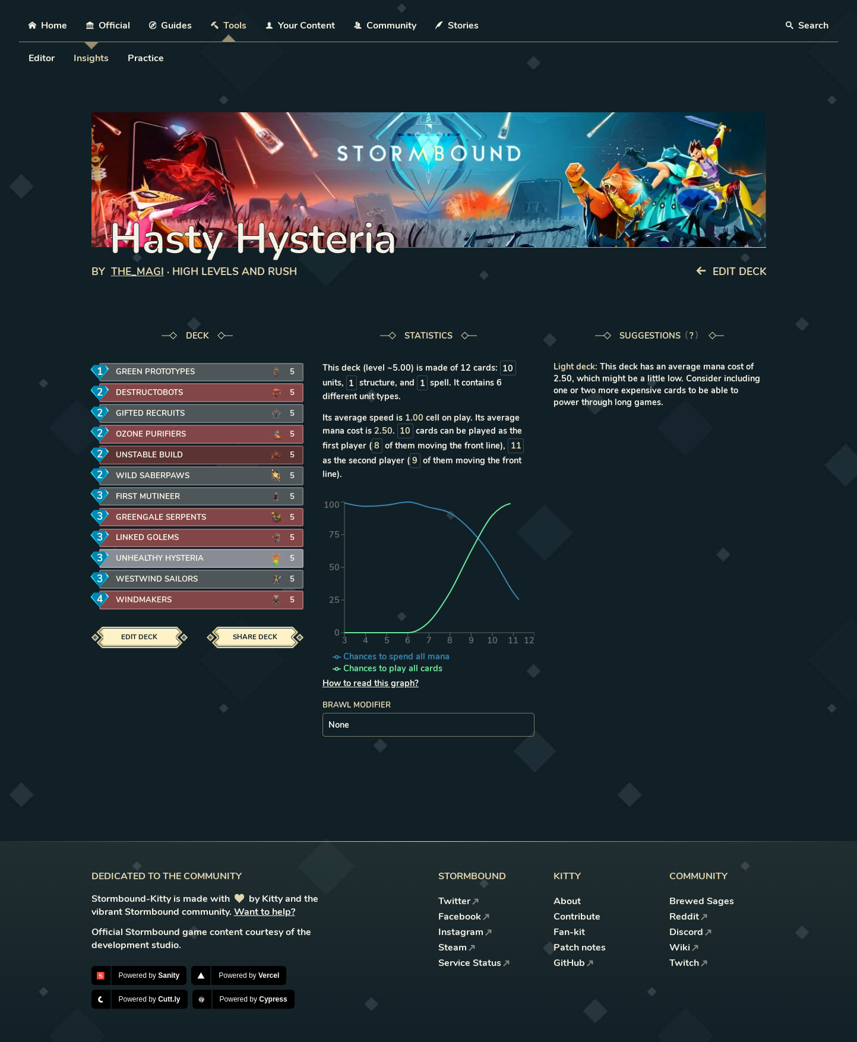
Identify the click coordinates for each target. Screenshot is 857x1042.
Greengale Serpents (161, 517)
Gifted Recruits (150, 413)
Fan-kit (569, 932)
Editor (42, 58)
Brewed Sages (701, 901)
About (567, 901)
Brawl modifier (356, 705)
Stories (457, 25)
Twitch (688, 963)
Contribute (577, 916)
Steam (457, 947)
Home (48, 25)
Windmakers (144, 600)
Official (108, 25)
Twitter (458, 901)
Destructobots (149, 392)
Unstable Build (149, 455)
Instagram (465, 932)
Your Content (300, 25)
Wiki (684, 947)
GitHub (574, 963)
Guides (170, 25)
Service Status (474, 963)
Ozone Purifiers (151, 434)
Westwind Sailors (157, 579)
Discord (690, 932)
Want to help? (264, 911)
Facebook (464, 916)
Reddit (688, 916)
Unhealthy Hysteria (160, 558)
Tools (228, 25)
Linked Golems (147, 537)
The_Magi (137, 272)
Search (807, 25)
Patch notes (580, 947)
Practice (146, 58)
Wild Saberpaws (152, 476)
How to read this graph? (370, 683)
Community (385, 25)
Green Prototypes (155, 372)
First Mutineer (148, 496)
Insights (91, 58)
